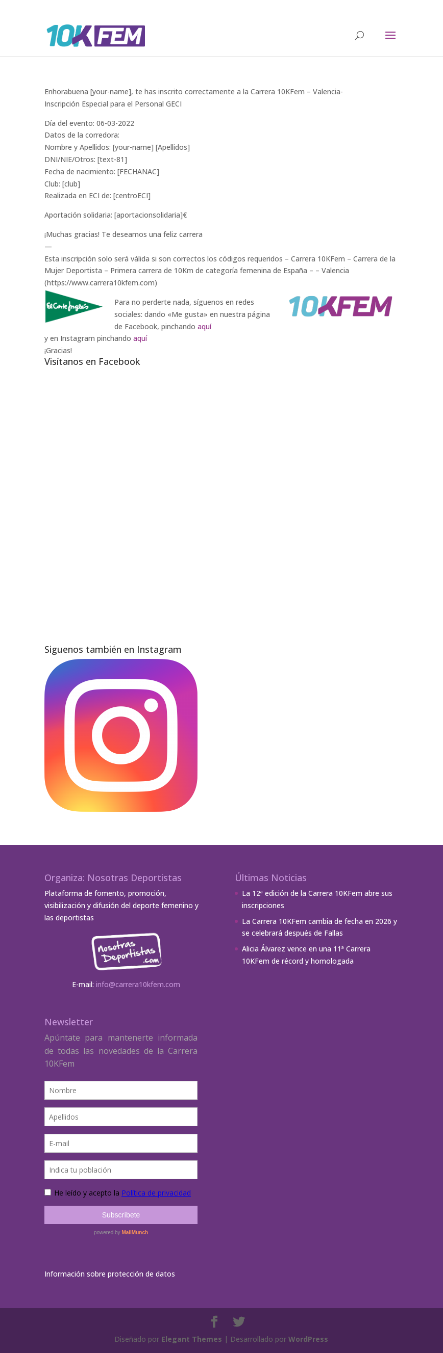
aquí (204, 326)
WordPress (308, 1339)
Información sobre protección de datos (109, 1274)
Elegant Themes (191, 1339)
